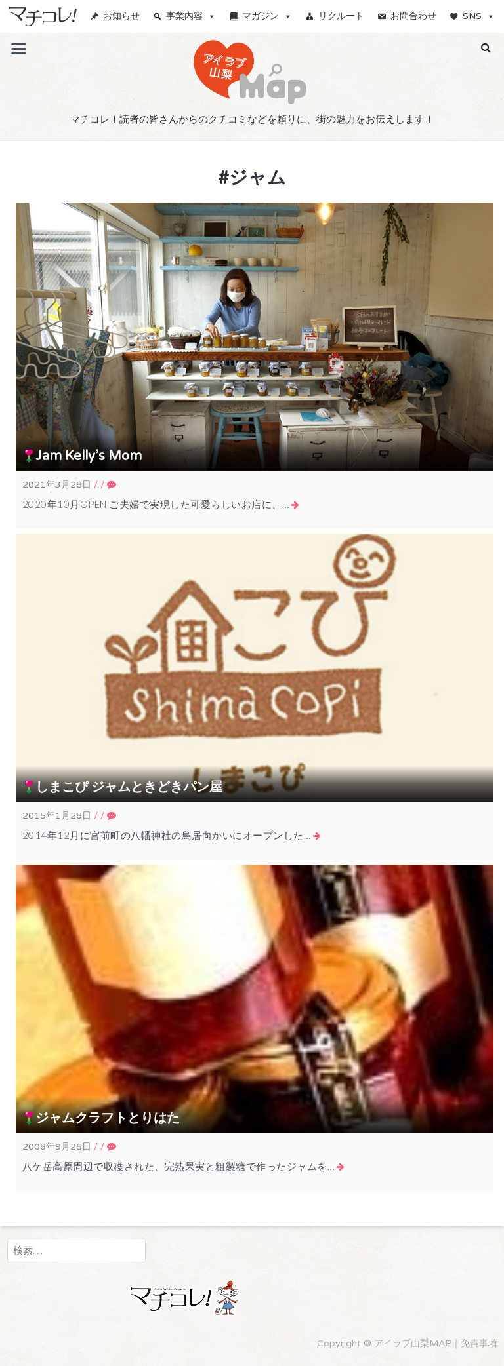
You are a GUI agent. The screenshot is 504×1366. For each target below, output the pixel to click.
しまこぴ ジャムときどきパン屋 (128, 787)
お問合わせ (413, 16)
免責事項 (479, 1343)
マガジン (267, 16)
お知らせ (121, 16)
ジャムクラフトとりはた (107, 1118)
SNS (479, 16)
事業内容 (191, 16)
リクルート (341, 16)
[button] (486, 47)
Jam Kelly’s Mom (88, 456)
